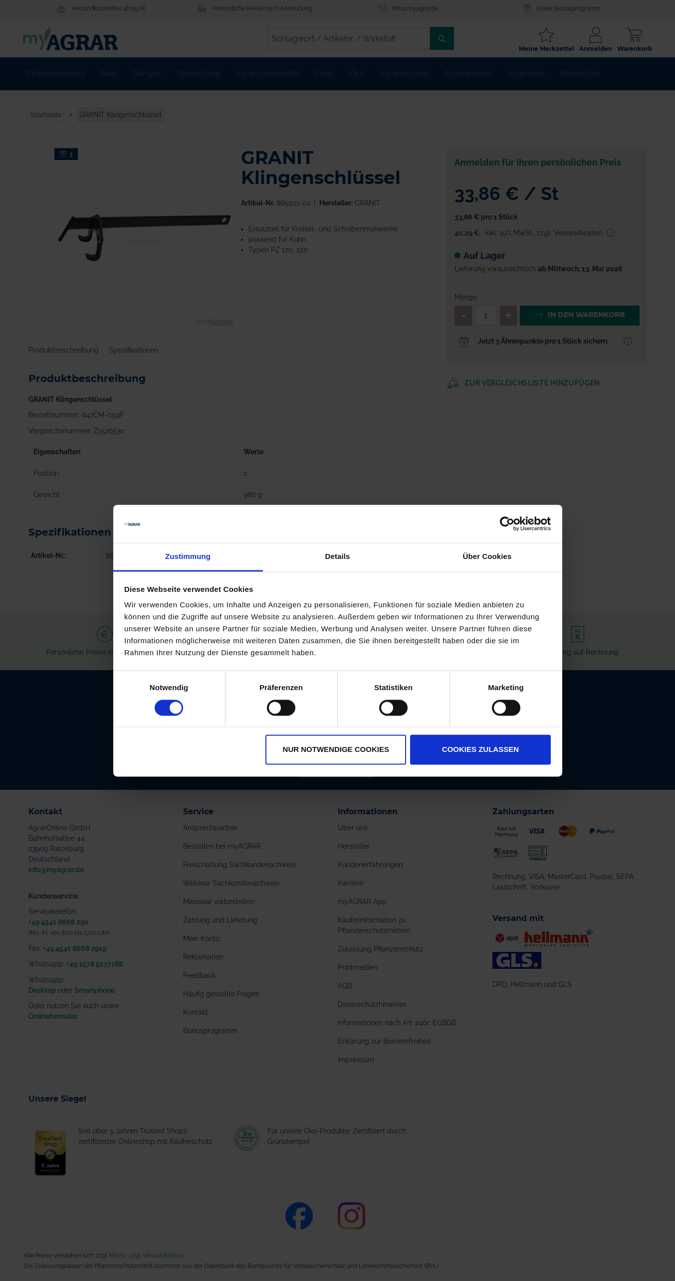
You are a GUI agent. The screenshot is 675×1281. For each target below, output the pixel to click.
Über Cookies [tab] (487, 556)
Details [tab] (337, 556)
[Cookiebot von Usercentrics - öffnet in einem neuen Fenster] (507, 523)
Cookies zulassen (480, 749)
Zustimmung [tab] (188, 556)
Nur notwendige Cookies (336, 749)
